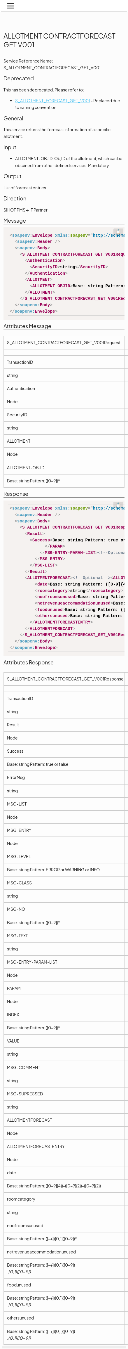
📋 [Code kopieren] (118, 231)
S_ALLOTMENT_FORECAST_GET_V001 (52, 100)
